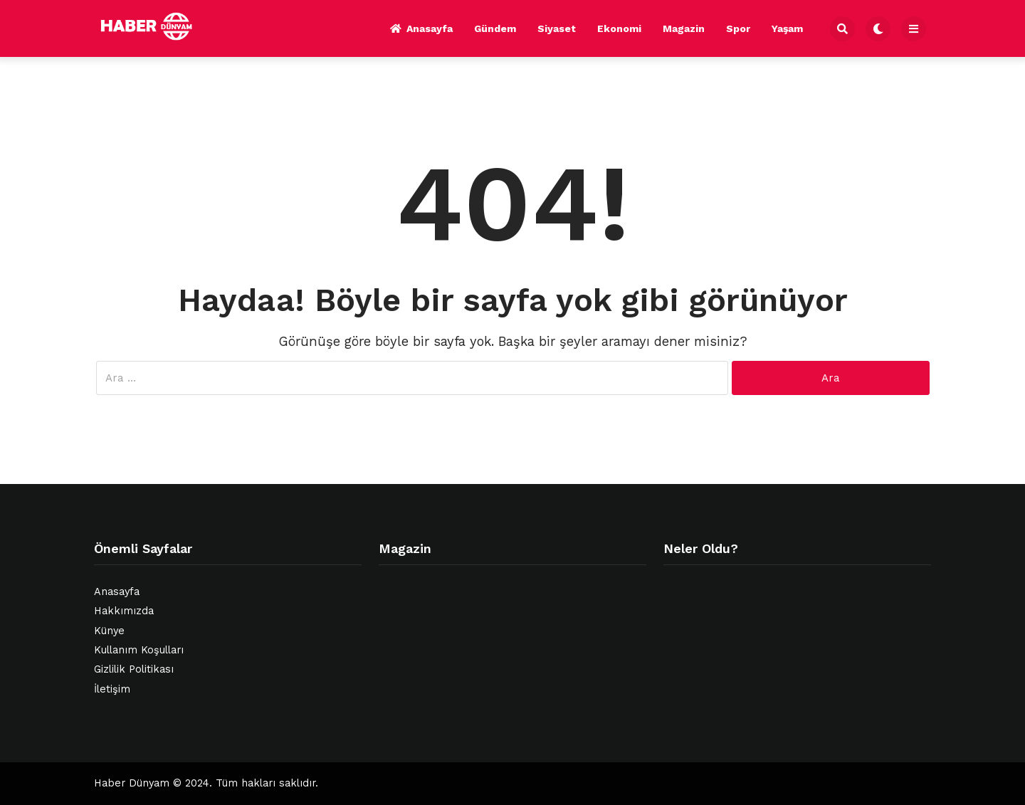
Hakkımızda (124, 611)
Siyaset (556, 28)
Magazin (684, 28)
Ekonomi (619, 28)
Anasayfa (421, 28)
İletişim (112, 689)
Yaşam (787, 28)
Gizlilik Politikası (134, 669)
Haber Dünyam (131, 783)
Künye (109, 631)
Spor (738, 28)
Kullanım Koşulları (139, 650)
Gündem (495, 28)
